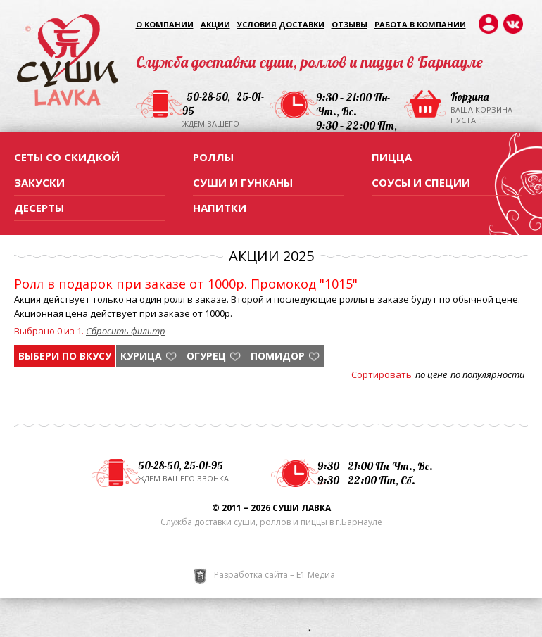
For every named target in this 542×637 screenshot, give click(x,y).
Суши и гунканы (243, 182)
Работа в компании (420, 24)
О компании (165, 24)
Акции (215, 24)
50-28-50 (207, 96)
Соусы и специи (421, 182)
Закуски (39, 182)
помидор (278, 355)
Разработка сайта (251, 575)
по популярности (487, 374)
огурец (206, 355)
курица (141, 355)
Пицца (392, 157)
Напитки (219, 208)
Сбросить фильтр (125, 330)
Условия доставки (280, 24)
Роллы (213, 157)
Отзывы (349, 24)
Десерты (39, 208)
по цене (431, 374)
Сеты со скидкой (67, 157)
